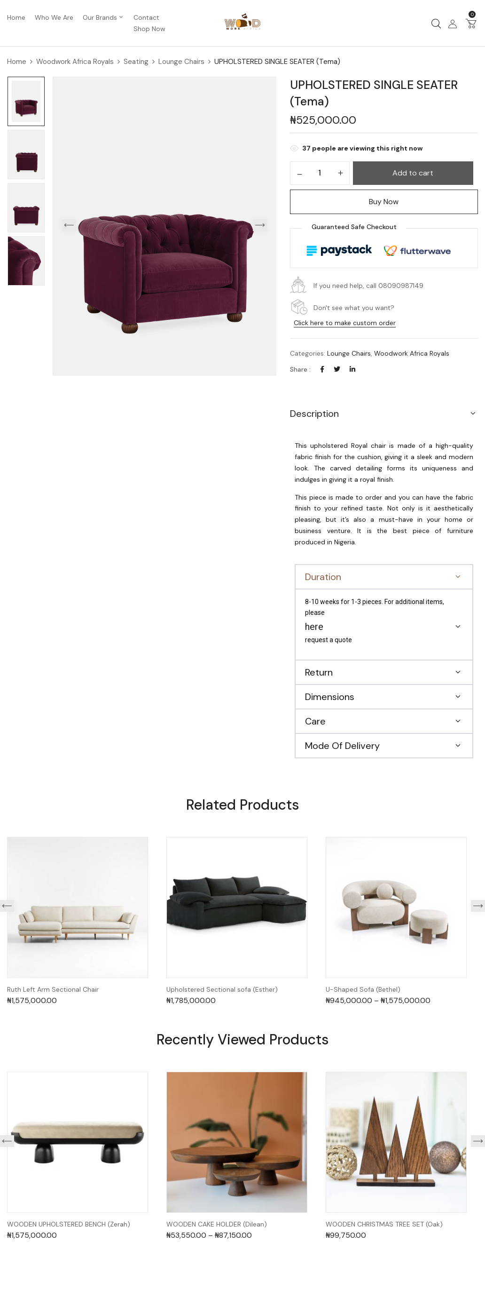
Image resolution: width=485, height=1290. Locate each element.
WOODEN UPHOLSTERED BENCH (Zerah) (68, 1224)
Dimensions (329, 696)
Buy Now (384, 202)
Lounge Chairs (181, 61)
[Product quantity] (319, 172)
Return (319, 672)
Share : (300, 369)
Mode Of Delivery (342, 745)
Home (16, 61)
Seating (136, 61)
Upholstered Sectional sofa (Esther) (222, 990)
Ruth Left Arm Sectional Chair (53, 990)
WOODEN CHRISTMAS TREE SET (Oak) (384, 1224)
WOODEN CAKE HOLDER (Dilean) (216, 1224)
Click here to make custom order (345, 323)
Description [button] (314, 413)
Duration (323, 576)
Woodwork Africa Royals (75, 61)
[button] (471, 23)
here (314, 626)
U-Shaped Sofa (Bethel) (363, 990)
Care (315, 721)
